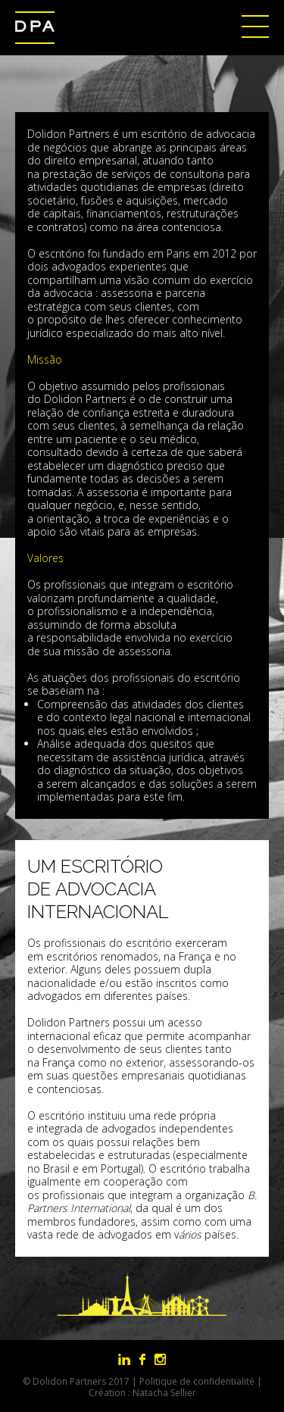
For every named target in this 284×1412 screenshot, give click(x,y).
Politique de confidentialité (196, 1381)
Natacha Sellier (164, 1392)
